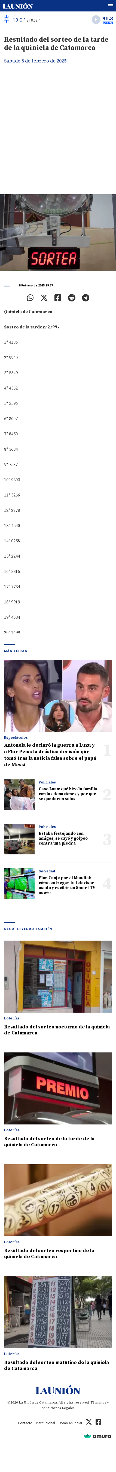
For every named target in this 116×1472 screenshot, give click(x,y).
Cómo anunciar (70, 1423)
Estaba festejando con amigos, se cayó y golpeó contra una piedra (63, 838)
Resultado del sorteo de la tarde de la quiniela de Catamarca (49, 1142)
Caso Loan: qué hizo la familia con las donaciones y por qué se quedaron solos (68, 793)
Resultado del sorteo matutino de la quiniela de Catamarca (56, 1365)
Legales (68, 1408)
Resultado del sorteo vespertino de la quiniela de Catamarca (49, 1253)
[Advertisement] (58, 133)
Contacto (25, 1423)
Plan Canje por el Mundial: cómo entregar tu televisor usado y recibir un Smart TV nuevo (67, 885)
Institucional (45, 1423)
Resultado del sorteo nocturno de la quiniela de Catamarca (57, 1030)
